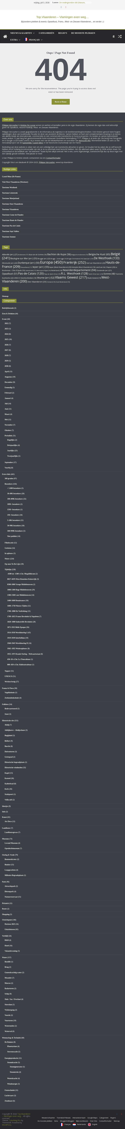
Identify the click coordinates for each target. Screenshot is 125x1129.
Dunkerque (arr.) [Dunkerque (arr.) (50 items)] (29, 262)
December (8, 382)
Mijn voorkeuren (82, 1121)
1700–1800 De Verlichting (17, 611)
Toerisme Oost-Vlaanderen (12, 204)
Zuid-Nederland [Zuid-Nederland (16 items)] (63, 282)
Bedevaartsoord (11, 709)
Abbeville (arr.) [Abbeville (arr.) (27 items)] (10, 254)
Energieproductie (11, 1058)
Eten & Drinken (8, 314)
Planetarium (12, 1046)
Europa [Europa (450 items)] (51, 262)
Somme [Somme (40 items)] (109, 273)
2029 (6, 361)
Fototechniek (10, 1090)
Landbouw (6, 828)
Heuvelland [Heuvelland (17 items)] (26, 267)
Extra (14, 40)
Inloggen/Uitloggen (67, 1121)
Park (4, 882)
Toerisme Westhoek (9, 187)
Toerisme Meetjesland (10, 198)
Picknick (5, 903)
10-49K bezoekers (14, 494)
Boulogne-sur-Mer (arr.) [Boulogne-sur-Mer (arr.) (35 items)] (23, 258)
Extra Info (6, 474)
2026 (6, 345)
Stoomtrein (14, 1072)
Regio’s (62, 33)
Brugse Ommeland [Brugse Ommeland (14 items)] (75, 259)
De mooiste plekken (83, 33)
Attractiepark (10, 886)
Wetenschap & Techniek (11, 1038)
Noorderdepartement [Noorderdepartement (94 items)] (79, 270)
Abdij (7, 725)
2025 (6, 339)
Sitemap (5, 296)
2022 (6, 323)
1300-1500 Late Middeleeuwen (19, 595)
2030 (6, 366)
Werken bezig (10, 682)
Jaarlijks (10, 451)
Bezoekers (9, 484)
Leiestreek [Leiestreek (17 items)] (30, 270)
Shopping (5, 914)
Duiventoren (9, 752)
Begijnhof (8, 735)
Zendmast (8, 1101)
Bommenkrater (11, 859)
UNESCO (8, 676)
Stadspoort (9, 794)
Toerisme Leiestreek (10, 193)
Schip (7, 994)
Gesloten (8, 548)
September (9, 462)
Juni (6, 409)
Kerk (7, 789)
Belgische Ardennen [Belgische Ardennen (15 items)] (79, 255)
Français (34, 40)
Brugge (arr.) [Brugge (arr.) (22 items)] (44, 258)
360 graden (9, 478)
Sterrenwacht (12, 1052)
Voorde (7, 1015)
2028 (6, 355)
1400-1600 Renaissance (16, 600)
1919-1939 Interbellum (16, 638)
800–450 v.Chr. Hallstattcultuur (19, 665)
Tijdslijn (8, 569)
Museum (5, 839)
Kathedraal (9, 784)
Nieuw (7, 559)
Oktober (8, 430)
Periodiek (8, 436)
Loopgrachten (10, 870)
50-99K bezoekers (14, 526)
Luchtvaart (9, 1096)
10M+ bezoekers (13, 504)
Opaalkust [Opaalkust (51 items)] (10, 273)
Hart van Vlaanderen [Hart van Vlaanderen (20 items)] (95, 263)
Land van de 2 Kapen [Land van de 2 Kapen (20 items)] (105, 267)
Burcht (7, 746)
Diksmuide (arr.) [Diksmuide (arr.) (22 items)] (9, 263)
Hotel (7, 946)
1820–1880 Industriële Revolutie (19, 622)
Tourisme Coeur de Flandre (12, 215)
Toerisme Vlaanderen (10, 209)
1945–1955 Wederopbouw (17, 649)
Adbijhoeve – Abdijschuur (15, 730)
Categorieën (46, 33)
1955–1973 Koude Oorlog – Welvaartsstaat (23, 654)
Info (3, 812)
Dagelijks (10, 440)
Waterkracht (12, 1078)
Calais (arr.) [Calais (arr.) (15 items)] (88, 259)
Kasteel (7, 778)
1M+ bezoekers (13, 515)
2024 (6, 334)
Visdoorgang (9, 1010)
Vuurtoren (9, 1021)
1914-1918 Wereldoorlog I (17, 633)
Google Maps (92, 1118)
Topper (7, 671)
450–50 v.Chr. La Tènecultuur (18, 659)
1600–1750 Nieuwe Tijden (17, 606)
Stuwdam (8, 1005)
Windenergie (12, 1084)
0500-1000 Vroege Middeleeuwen (20, 584)
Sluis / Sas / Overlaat (13, 999)
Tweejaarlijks (12, 456)
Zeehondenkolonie (12, 698)
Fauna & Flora (8, 688)
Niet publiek (12, 536)
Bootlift (7, 962)
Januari (8, 398)
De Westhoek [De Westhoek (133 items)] (106, 258)
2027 (6, 350)
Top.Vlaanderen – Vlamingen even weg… (62, 17)
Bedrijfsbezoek (8, 308)
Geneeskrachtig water (13, 972)
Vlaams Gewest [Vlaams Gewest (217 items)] (71, 277)
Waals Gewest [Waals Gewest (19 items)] (94, 278)
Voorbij (7, 468)
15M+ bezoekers (13, 510)
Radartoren (9, 988)
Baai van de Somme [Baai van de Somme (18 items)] (38, 254)
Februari (8, 393)
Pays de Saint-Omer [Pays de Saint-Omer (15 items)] (52, 274)
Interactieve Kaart (79, 1118)
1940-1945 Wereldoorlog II (17, 643)
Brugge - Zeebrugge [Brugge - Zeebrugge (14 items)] (59, 259)
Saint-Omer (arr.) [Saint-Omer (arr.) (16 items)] (96, 274)
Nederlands (81, 1124)
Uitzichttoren (10, 929)
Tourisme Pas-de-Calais (11, 226)
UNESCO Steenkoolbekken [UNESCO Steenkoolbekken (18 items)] (25, 278)
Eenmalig (8, 387)
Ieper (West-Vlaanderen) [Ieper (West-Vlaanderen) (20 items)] (60, 267)
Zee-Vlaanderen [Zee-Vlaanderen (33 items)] (37, 281)
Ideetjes (5, 806)
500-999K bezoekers (15, 531)
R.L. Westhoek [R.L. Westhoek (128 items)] (74, 273)
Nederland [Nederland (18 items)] (56, 270)
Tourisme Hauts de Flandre (12, 220)
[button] (33, 33)
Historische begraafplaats (14, 762)
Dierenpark (9, 892)
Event (4, 319)
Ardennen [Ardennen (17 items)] (23, 255)
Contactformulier (105, 1121)
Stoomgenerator (16, 1067)
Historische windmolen (13, 768)
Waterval (8, 1031)
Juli (6, 404)
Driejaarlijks (12, 445)
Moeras (7, 983)
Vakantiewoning (11, 951)
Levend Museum (11, 843)
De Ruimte (9, 1042)
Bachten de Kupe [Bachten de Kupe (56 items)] (59, 254)
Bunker (7, 865)
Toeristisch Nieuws (64, 1118)
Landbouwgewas (11, 832)
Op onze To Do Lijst (12, 564)
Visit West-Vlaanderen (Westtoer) (15, 182)
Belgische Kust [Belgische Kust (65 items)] (99, 254)
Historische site (8, 721)
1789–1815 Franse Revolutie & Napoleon (23, 616)
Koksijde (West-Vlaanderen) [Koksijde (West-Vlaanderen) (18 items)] (83, 267)
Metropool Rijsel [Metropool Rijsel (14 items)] (44, 270)
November (9, 425)
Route (4, 909)
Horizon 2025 (10, 924)
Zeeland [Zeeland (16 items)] (51, 282)
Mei (6, 420)
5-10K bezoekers (13, 520)
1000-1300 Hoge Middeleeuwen (19, 590)
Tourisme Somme (9, 237)
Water (4, 957)
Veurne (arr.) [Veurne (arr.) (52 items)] (45, 277)
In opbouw (9, 553)
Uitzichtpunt (7, 920)
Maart (7, 414)
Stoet (7, 714)
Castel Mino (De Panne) (11, 177)
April (7, 372)
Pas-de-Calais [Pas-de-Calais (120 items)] (31, 273)
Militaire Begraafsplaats (14, 875)
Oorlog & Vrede (8, 855)
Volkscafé (8, 800)
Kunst (4, 817)
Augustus (8, 377)
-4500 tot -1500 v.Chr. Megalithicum (21, 574)
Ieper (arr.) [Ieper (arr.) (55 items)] (40, 266)
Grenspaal (9, 757)
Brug (7, 967)
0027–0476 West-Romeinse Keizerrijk (21, 579)
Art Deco (8, 821)
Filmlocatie (9, 543)
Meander (8, 978)
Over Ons (93, 1121)
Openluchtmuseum (12, 848)
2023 (6, 329)
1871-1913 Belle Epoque (16, 627)
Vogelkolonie (10, 693)
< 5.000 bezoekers (14, 488)
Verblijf (5, 936)
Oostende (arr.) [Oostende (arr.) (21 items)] (104, 270)
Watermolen (9, 1026)
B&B (7, 940)
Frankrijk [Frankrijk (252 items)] (74, 262)
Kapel (7, 773)
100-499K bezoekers (15, 499)
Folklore (5, 704)
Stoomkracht (12, 1062)
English (94, 1124)
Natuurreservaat (11, 897)
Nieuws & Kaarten (21, 33)
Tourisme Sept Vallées (10, 231)
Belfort (7, 741)
